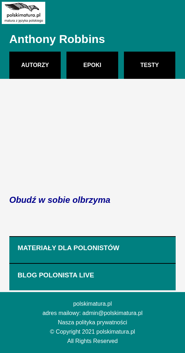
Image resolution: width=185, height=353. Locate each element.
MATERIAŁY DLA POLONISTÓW (68, 248)
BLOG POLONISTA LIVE (56, 275)
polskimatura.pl (92, 304)
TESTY (149, 65)
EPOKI (92, 65)
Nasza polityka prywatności (92, 322)
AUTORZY (35, 65)
